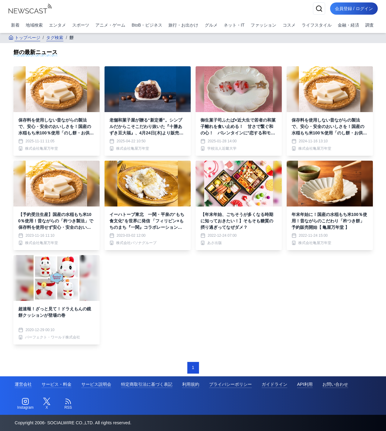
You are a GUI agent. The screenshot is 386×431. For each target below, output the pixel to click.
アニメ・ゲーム (110, 25)
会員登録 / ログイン (354, 8)
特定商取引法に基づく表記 (146, 384)
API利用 (305, 384)
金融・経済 (348, 25)
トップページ (24, 37)
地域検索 (34, 25)
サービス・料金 (57, 384)
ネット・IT (234, 25)
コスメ (289, 25)
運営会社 (23, 384)
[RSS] (68, 404)
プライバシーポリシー (230, 384)
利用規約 (190, 384)
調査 (369, 25)
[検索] (319, 8)
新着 (15, 25)
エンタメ (57, 25)
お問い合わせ (335, 384)
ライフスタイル (317, 25)
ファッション (263, 25)
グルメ (211, 25)
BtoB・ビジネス (147, 25)
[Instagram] (25, 404)
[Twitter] (46, 404)
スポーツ (80, 25)
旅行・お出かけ (183, 25)
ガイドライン (274, 384)
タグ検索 (54, 37)
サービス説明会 (96, 384)
